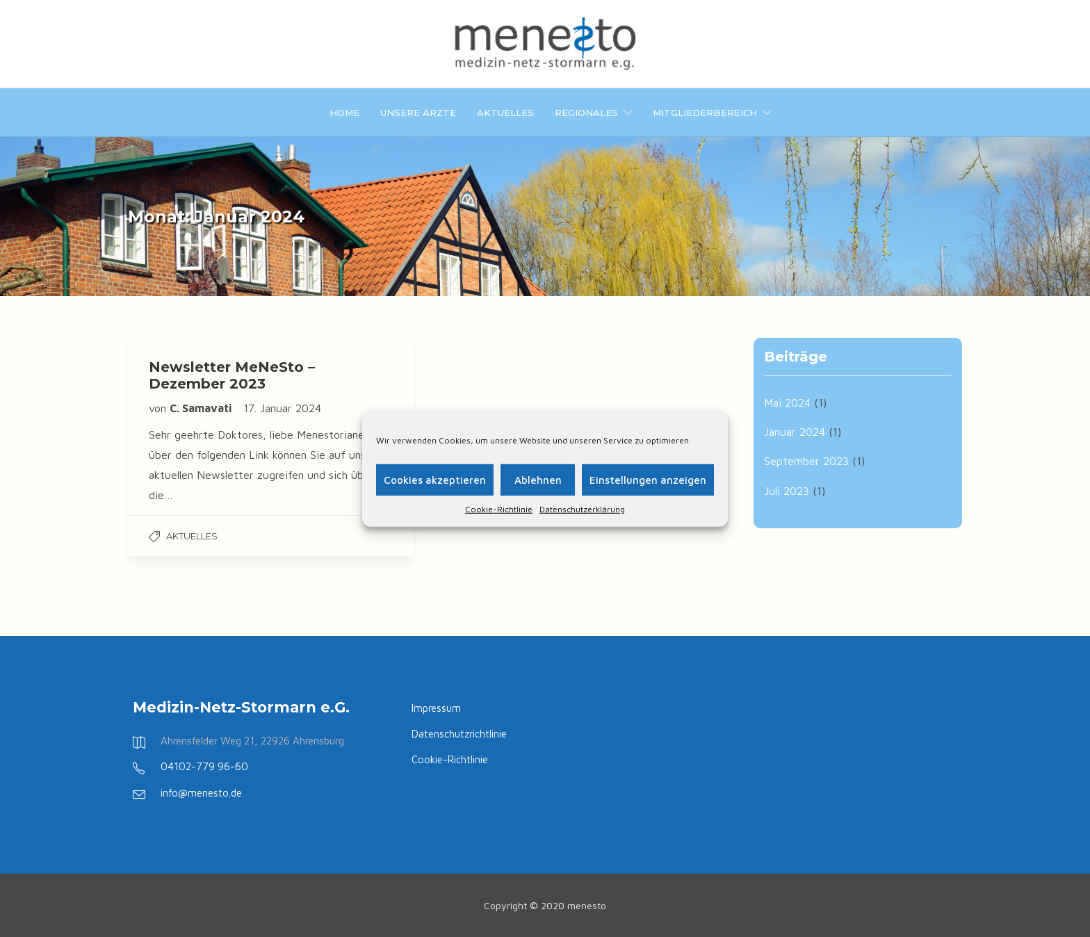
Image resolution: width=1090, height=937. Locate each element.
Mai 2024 (787, 402)
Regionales (586, 112)
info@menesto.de (201, 793)
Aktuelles (505, 112)
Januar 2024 (794, 431)
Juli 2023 (786, 490)
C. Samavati (202, 408)
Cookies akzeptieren (435, 479)
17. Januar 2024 (282, 408)
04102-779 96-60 (204, 766)
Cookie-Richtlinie (498, 509)
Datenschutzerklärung (582, 509)
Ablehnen (538, 479)
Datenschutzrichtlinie (459, 734)
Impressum (436, 708)
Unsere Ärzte (418, 112)
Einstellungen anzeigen (647, 479)
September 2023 (806, 461)
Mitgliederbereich (705, 112)
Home (344, 112)
